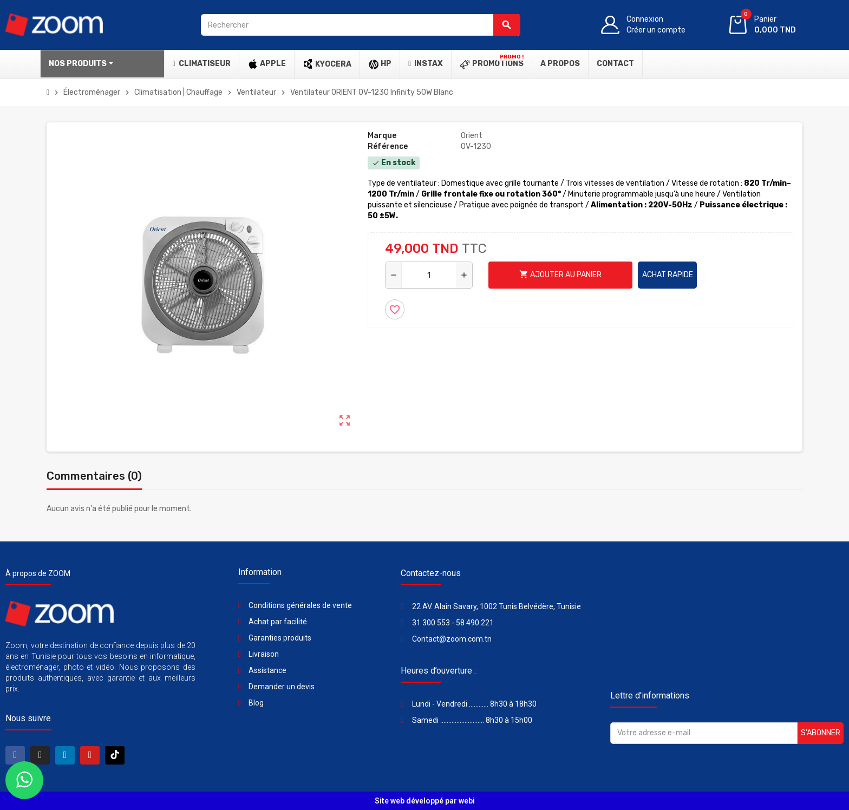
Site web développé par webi (425, 800)
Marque (382, 135)
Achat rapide (667, 274)
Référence (388, 146)
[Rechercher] (360, 25)
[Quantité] (428, 275)
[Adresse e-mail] (704, 733)
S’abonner (820, 732)
